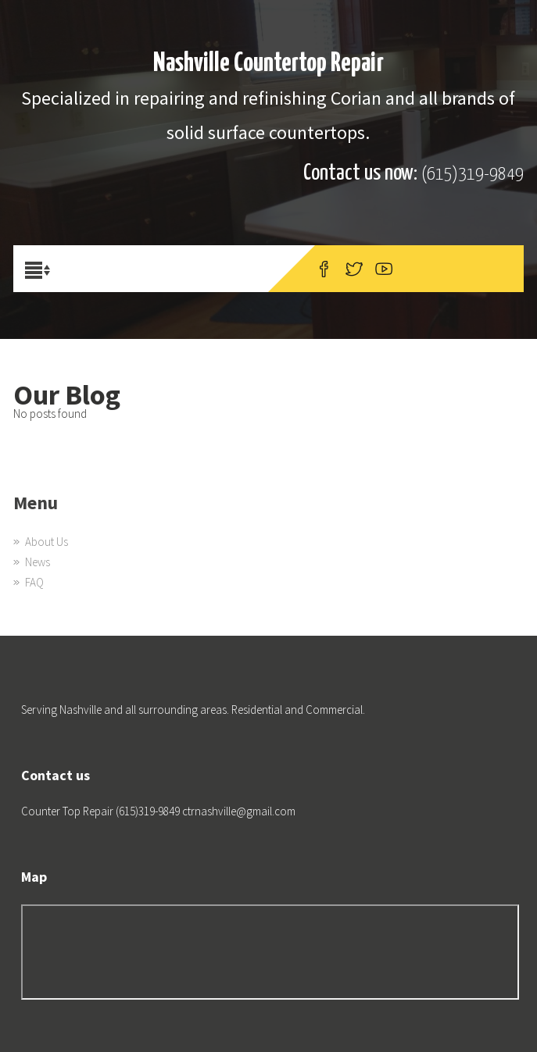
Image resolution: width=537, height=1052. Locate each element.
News (37, 562)
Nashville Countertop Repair (268, 64)
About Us (46, 541)
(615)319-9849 (472, 175)
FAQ (34, 582)
